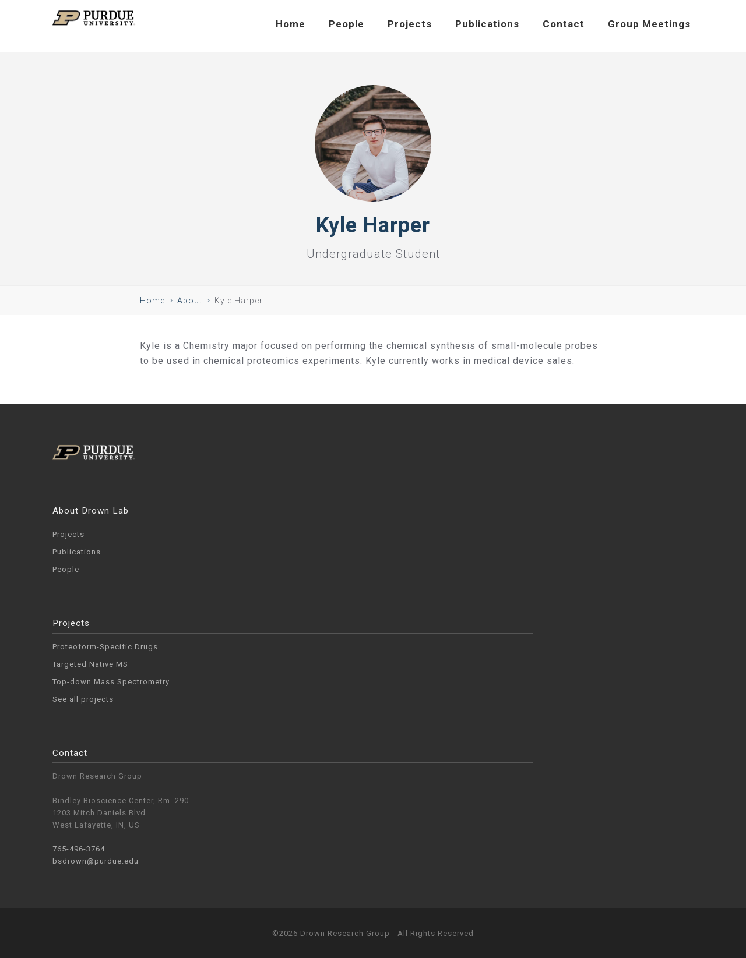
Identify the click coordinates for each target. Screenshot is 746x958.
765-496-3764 (78, 848)
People (346, 24)
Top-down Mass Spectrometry (111, 681)
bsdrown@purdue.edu (95, 861)
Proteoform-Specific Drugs (105, 646)
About (189, 300)
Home (290, 24)
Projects (410, 24)
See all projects (83, 699)
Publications (487, 24)
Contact (564, 24)
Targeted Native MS (90, 664)
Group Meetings (649, 24)
